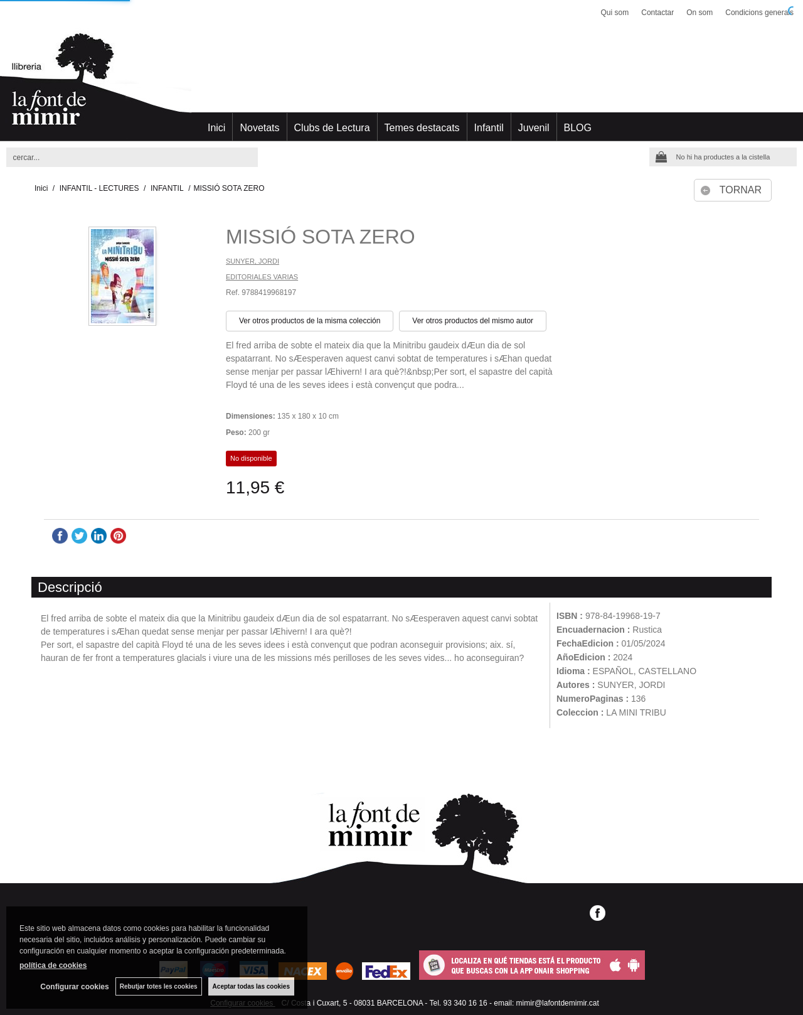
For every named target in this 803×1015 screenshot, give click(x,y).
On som (699, 12)
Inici (216, 127)
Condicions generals (759, 12)
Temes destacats (422, 127)
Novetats (259, 127)
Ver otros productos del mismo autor (472, 320)
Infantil (489, 127)
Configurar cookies (74, 986)
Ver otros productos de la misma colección (309, 320)
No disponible (251, 458)
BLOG (578, 127)
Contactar (657, 12)
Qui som (615, 12)
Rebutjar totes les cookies (159, 986)
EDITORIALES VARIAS (262, 277)
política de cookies (53, 965)
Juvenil (534, 127)
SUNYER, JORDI (252, 261)
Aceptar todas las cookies (251, 986)
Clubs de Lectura (332, 127)
